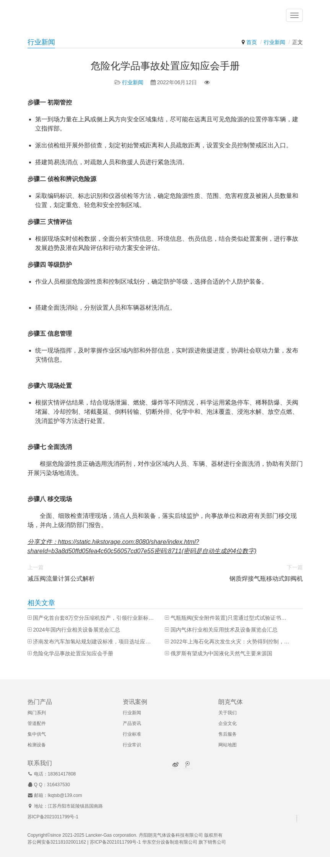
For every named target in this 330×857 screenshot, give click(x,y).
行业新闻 (274, 42)
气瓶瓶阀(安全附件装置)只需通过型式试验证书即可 (231, 618)
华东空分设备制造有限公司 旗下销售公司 (184, 842)
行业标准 (132, 734)
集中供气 (37, 734)
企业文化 (227, 723)
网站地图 (227, 745)
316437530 (58, 784)
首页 (251, 42)
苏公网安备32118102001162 (57, 842)
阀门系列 (37, 712)
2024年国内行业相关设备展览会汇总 (76, 630)
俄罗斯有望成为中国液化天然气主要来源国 (221, 653)
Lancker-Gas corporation (111, 835)
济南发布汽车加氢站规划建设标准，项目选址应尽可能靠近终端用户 (93, 641)
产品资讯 (132, 723)
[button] (294, 15)
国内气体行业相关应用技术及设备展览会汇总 (224, 630)
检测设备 (37, 745)
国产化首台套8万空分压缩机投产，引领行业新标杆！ (93, 618)
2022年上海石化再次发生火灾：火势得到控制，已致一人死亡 (231, 641)
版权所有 (213, 835)
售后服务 (227, 734)
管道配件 (37, 723)
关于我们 (227, 712)
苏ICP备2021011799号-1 (53, 816)
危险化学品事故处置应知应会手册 (73, 653)
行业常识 (132, 745)
